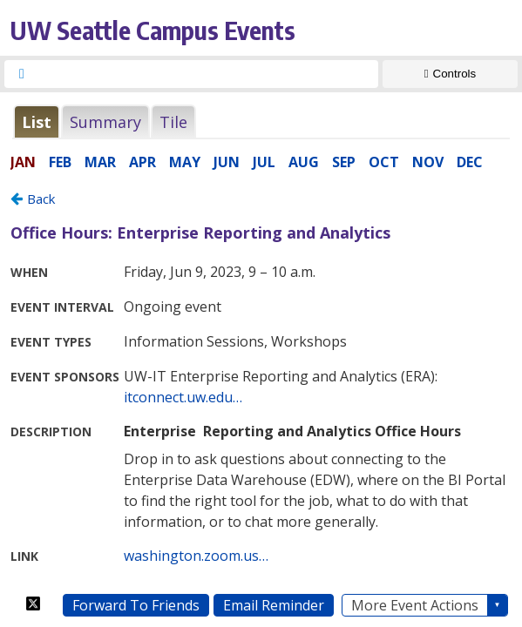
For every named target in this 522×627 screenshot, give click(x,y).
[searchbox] (207, 74)
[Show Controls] (450, 74)
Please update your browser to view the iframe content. (261, 121)
